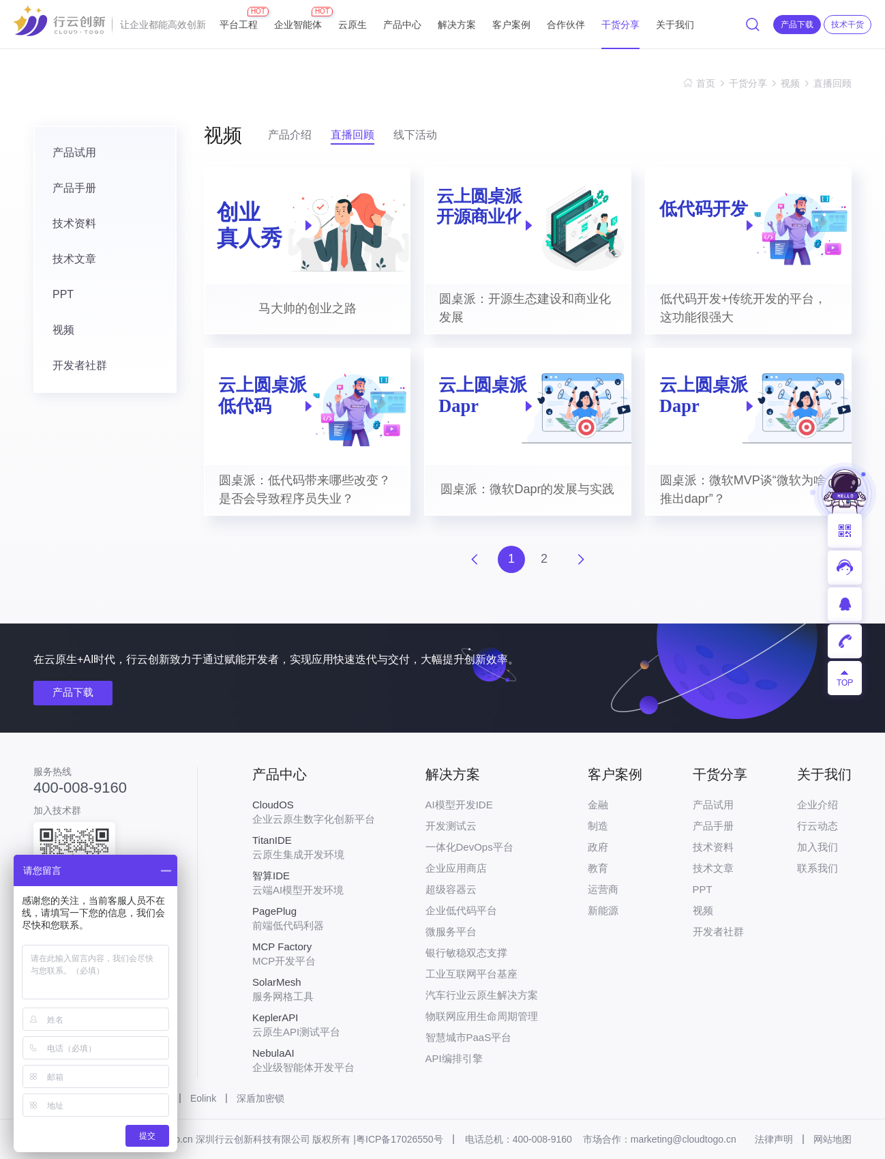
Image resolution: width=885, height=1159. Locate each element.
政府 (598, 847)
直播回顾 (832, 83)
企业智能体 (298, 18)
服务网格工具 (313, 989)
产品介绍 (290, 135)
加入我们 (817, 847)
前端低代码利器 (313, 918)
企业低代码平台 (461, 910)
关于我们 (675, 24)
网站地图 (832, 1139)
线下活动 (415, 135)
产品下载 (72, 692)
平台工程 (239, 18)
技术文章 (74, 259)
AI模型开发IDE (459, 804)
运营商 (603, 889)
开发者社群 (79, 365)
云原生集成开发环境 (313, 847)
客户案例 (511, 24)
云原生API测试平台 (313, 1025)
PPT (63, 294)
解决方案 (457, 24)
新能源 (603, 910)
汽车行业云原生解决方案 (481, 995)
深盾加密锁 (260, 1098)
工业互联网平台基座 (471, 974)
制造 (598, 826)
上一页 (474, 559)
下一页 (581, 559)
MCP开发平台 (313, 954)
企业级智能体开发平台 (313, 1060)
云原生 (352, 24)
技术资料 (74, 223)
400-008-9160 (80, 788)
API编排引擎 (454, 1058)
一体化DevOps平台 (469, 847)
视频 (790, 83)
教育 (598, 868)
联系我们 (817, 868)
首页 (705, 83)
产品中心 (402, 24)
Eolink (203, 1098)
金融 (598, 804)
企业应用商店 (456, 868)
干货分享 (620, 24)
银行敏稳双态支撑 (466, 952)
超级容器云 (451, 889)
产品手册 (74, 188)
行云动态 (817, 826)
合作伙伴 (566, 24)
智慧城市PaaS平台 (468, 1037)
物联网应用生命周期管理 (481, 1016)
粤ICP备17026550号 (399, 1139)
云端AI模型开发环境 (313, 883)
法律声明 (774, 1139)
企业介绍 (817, 804)
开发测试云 (451, 826)
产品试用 (74, 152)
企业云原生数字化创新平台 (313, 812)
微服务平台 (451, 931)
